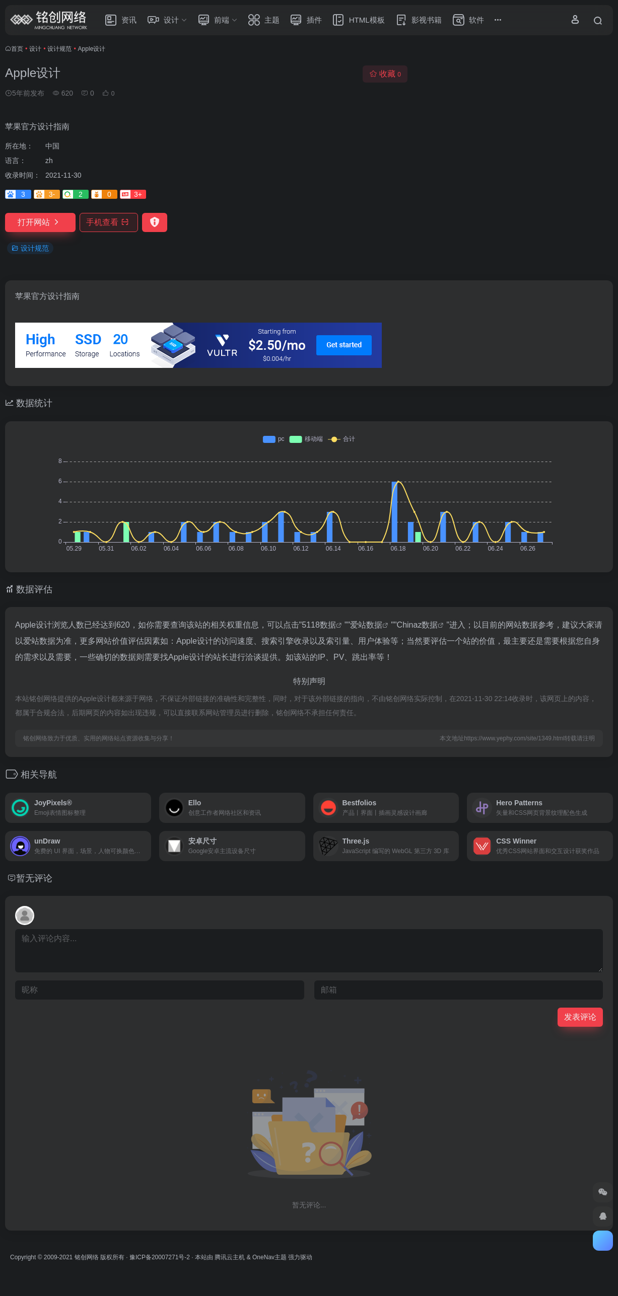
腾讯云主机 (230, 1257)
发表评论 (580, 1017)
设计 (35, 48)
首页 (17, 48)
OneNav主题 (269, 1257)
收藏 (385, 73)
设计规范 (59, 48)
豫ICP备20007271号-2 (159, 1257)
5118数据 (319, 625)
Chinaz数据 (417, 625)
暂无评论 (34, 878)
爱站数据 (366, 625)
